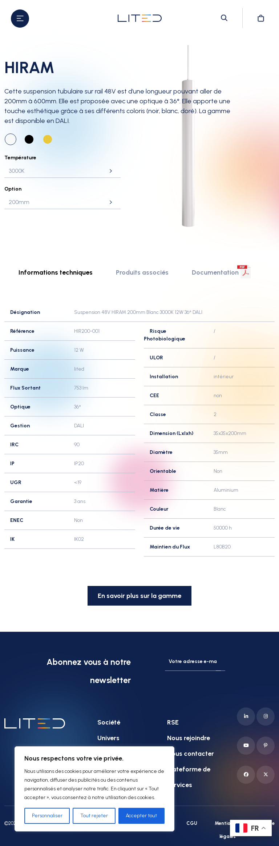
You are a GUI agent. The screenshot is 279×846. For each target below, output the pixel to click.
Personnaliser (47, 816)
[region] (94, 788)
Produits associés (142, 272)
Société (108, 722)
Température (20, 158)
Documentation (215, 272)
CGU (191, 823)
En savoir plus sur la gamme (139, 596)
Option (12, 189)
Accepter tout (141, 816)
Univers (108, 738)
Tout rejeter (94, 816)
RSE (173, 722)
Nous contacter (190, 754)
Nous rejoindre (188, 738)
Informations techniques (56, 272)
